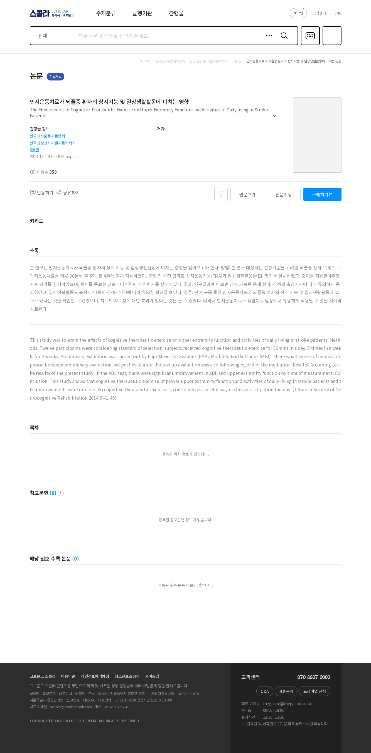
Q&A (265, 691)
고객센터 (319, 13)
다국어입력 (310, 44)
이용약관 (68, 676)
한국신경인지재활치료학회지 (53, 143)
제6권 (34, 149)
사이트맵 (152, 676)
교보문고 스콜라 (43, 676)
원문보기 (247, 194)
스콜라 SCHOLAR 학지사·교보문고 (51, 16)
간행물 (176, 13)
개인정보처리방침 (95, 676)
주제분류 (106, 13)
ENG (338, 13)
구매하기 (320, 194)
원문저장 (284, 194)
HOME (145, 61)
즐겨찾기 (331, 44)
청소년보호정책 (127, 676)
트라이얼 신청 (314, 691)
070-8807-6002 (313, 677)
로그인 (298, 12)
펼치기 (274, 118)
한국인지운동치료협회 (47, 136)
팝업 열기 (61, 493)
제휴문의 (286, 691)
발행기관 (142, 13)
